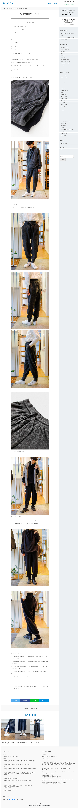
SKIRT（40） (63, 55)
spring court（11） (64, 108)
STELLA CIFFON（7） (64, 90)
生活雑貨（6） (63, 65)
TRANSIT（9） (63, 117)
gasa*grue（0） (64, 94)
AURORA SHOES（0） (65, 133)
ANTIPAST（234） (64, 104)
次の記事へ (34, 708)
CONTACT (56, 4)
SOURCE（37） (64, 123)
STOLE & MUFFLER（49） (65, 61)
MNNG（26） (63, 79)
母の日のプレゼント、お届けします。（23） (67, 34)
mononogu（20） (64, 81)
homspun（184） (64, 98)
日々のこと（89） (64, 143)
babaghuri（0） (64, 131)
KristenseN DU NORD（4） (65, 121)
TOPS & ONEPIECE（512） (66, 47)
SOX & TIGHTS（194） (65, 59)
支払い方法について (12, 799)
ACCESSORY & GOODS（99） (66, 63)
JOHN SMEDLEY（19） (65, 112)
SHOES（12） (63, 57)
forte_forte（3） (64, 125)
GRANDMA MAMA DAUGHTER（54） (67, 129)
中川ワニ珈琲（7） (64, 135)
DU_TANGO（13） (64, 77)
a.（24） (62, 127)
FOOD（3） (63, 67)
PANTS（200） (63, 53)
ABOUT (50, 4)
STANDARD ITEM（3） (65, 39)
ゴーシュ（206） (64, 96)
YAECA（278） (63, 100)
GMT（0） (63, 110)
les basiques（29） (64, 119)
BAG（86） (63, 51)
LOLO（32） (63, 102)
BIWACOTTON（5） (64, 86)
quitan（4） (63, 88)
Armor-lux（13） (64, 84)
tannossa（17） (64, 75)
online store (66, 1)
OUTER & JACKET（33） (65, 49)
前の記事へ (26, 708)
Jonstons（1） (63, 114)
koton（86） (63, 106)
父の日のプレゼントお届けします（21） (68, 37)
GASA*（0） (63, 92)
